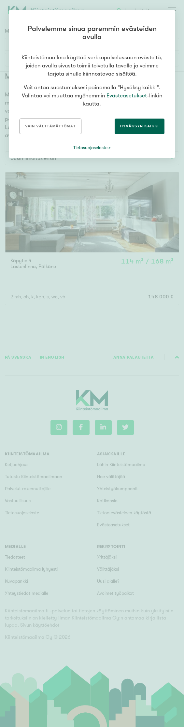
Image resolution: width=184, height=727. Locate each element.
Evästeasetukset (126, 96)
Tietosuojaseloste (90, 147)
